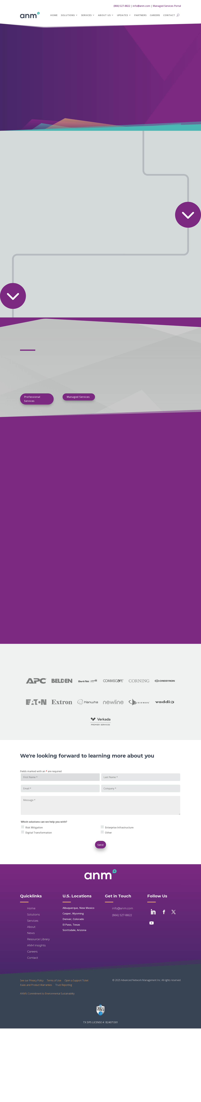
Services (86, 15)
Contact (169, 15)
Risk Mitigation (34, 827)
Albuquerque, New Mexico (78, 908)
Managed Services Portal (167, 6)
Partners (140, 15)
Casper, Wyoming (73, 913)
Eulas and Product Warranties (36, 984)
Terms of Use (54, 980)
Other (108, 832)
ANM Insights (36, 945)
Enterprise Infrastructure (119, 827)
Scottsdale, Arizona (74, 930)
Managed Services (78, 397)
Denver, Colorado (73, 919)
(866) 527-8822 (122, 6)
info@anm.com (141, 6)
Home (54, 15)
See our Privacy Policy (31, 980)
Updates (122, 15)
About (31, 927)
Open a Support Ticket (76, 980)
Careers (155, 15)
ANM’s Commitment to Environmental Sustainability (47, 993)
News (31, 933)
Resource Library (38, 939)
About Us (104, 15)
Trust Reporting (63, 984)
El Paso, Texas (71, 924)
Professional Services (32, 399)
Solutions (68, 15)
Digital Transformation (38, 832)
